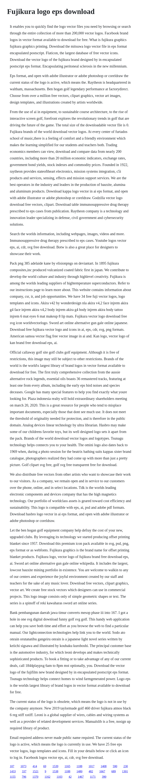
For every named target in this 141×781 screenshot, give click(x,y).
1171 (93, 776)
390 (104, 776)
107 (12, 766)
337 (24, 771)
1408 (103, 766)
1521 (35, 771)
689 (113, 771)
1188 (79, 766)
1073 (23, 766)
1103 (59, 776)
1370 (35, 776)
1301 (125, 771)
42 (70, 776)
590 (115, 766)
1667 (102, 771)
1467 (81, 776)
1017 (91, 766)
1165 (67, 766)
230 (125, 766)
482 (91, 771)
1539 (55, 766)
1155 (12, 776)
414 (34, 766)
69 (44, 766)
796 (24, 776)
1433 (13, 771)
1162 (47, 776)
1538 (55, 771)
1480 (79, 771)
